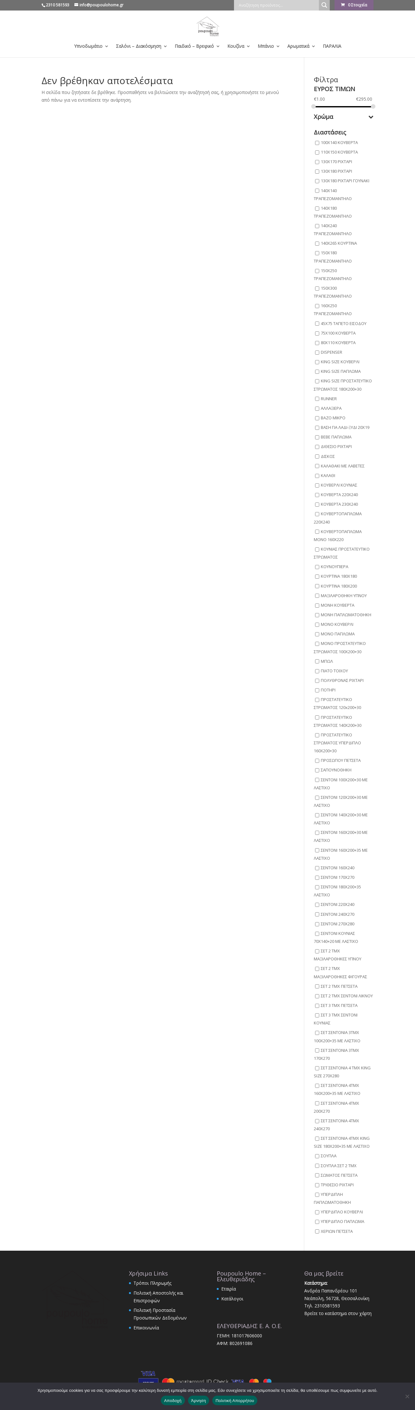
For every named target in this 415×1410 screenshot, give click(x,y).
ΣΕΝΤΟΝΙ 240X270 (337, 914)
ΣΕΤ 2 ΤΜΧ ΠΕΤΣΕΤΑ (339, 986)
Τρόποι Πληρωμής (152, 1283)
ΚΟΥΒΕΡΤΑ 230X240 (339, 504)
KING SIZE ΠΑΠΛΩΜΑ (341, 371)
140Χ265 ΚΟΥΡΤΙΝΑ (339, 243)
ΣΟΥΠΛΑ (328, 1156)
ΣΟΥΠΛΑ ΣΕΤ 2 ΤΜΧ (339, 1165)
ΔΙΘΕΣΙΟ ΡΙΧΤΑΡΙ (336, 447)
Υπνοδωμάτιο (88, 46)
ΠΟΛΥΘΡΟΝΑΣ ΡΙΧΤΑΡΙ (342, 680)
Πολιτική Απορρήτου (234, 1400)
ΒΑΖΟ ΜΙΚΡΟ (333, 418)
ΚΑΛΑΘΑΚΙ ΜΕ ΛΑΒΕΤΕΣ (343, 466)
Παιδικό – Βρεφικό (194, 46)
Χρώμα (344, 117)
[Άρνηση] (407, 1396)
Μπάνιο (266, 46)
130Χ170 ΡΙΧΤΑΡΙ (336, 161)
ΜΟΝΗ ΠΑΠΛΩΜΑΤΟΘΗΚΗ (346, 615)
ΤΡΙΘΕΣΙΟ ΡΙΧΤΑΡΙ (337, 1185)
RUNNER (329, 398)
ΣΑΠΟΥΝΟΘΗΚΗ (336, 770)
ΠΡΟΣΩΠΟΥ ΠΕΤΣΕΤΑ (341, 760)
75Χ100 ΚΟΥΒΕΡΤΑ (338, 333)
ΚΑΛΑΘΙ (328, 475)
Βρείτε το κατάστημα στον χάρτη (338, 1313)
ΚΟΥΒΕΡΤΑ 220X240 (339, 494)
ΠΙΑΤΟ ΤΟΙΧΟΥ (334, 671)
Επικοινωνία (146, 1328)
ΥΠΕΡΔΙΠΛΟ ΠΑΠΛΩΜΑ (342, 1222)
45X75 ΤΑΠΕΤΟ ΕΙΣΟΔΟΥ (343, 323)
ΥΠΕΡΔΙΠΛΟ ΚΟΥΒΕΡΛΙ (342, 1212)
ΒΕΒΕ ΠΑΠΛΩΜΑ (336, 437)
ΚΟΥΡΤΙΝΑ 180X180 (339, 576)
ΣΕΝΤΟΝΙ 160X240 (337, 868)
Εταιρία (228, 1289)
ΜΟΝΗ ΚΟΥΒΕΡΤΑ (337, 605)
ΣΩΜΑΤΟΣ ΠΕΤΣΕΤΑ (339, 1175)
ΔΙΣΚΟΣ (328, 456)
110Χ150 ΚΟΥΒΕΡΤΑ (339, 152)
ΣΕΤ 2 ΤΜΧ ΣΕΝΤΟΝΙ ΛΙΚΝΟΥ (347, 996)
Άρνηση (198, 1400)
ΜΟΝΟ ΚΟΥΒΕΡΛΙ (337, 624)
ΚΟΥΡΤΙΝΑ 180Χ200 (339, 586)
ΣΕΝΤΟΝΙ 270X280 (337, 924)
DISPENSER (331, 352)
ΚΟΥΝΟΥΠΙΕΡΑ (334, 567)
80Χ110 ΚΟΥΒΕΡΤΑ (338, 342)
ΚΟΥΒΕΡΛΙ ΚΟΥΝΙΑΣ (339, 485)
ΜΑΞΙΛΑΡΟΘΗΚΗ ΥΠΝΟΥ (344, 595)
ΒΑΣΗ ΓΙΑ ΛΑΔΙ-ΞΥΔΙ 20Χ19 (345, 427)
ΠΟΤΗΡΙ (328, 690)
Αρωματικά (298, 46)
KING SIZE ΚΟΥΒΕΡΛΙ (340, 362)
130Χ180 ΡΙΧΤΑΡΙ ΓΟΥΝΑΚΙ (345, 181)
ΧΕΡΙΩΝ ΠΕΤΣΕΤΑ (337, 1231)
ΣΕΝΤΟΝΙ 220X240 (337, 904)
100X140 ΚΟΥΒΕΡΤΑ (339, 142)
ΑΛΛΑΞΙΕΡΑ (331, 408)
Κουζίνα (235, 46)
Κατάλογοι (232, 1299)
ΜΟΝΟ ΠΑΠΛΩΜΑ (338, 634)
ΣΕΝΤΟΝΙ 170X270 (337, 877)
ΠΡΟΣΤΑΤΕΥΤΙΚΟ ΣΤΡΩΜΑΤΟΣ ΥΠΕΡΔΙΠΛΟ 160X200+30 (337, 743)
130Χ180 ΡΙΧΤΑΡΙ (336, 171)
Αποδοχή (173, 1400)
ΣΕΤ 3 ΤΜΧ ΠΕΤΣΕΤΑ (339, 1005)
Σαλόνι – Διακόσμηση (138, 46)
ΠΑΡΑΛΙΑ (332, 46)
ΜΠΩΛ (327, 661)
